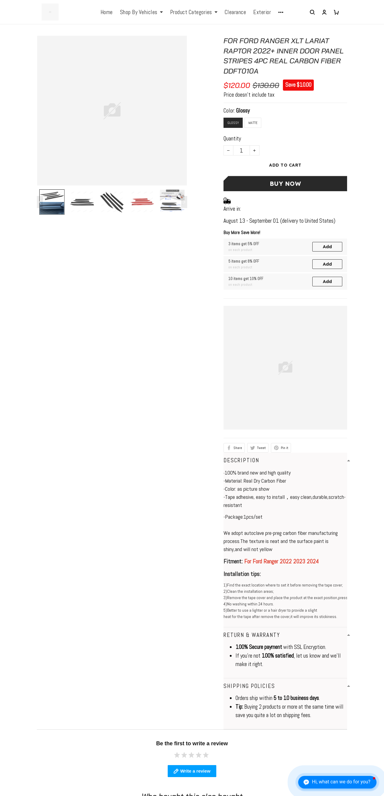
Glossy (243, 110)
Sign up (362, 721)
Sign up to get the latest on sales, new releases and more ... (333, 704)
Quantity (232, 138)
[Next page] (184, 202)
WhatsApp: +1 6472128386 (35, 700)
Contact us (112, 700)
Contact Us (208, 711)
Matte (252, 122)
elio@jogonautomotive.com (33, 709)
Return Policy (210, 723)
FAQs (106, 711)
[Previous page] (40, 202)
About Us (206, 700)
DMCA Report (260, 770)
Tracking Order (211, 746)
